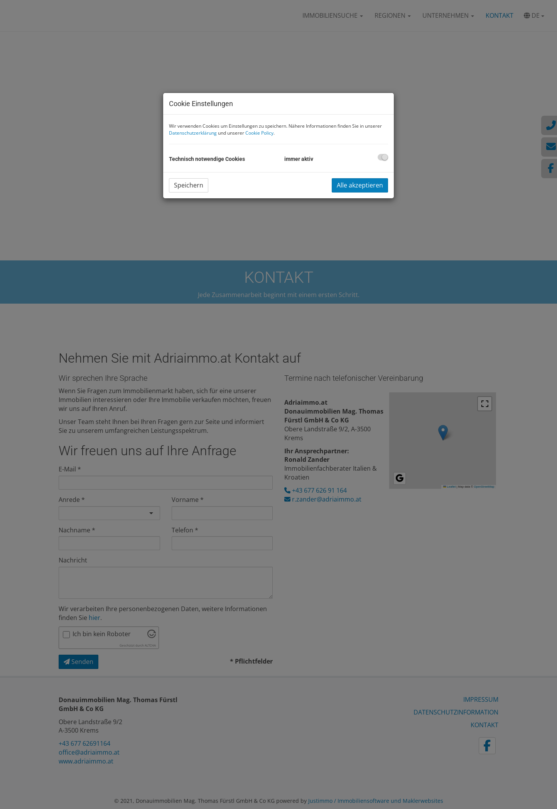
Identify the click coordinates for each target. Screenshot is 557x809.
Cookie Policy (259, 133)
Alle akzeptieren (360, 185)
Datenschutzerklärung (193, 133)
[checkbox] (383, 157)
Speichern (188, 185)
